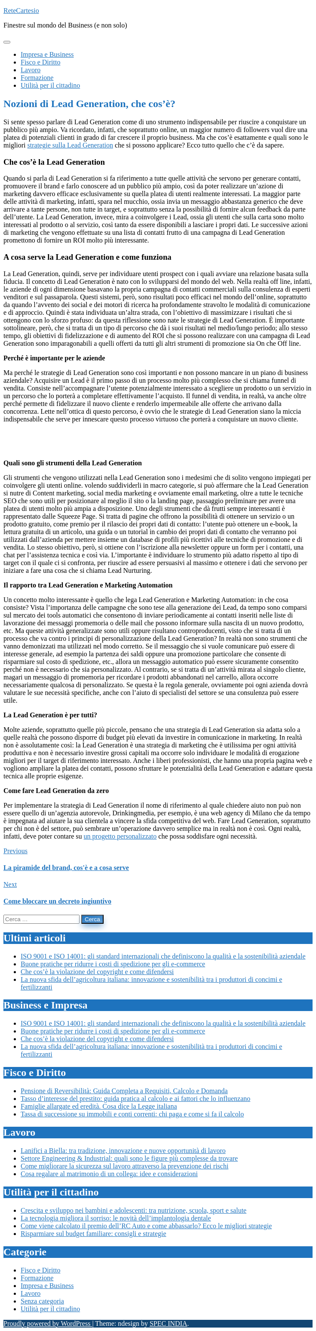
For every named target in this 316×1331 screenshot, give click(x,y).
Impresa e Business (47, 1285)
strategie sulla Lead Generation (70, 145)
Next (10, 884)
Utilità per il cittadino (50, 1309)
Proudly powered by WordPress (47, 1323)
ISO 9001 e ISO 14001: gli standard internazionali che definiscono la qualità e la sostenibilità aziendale (163, 956)
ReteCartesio (21, 10)
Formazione (37, 1278)
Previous (15, 851)
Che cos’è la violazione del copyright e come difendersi (97, 971)
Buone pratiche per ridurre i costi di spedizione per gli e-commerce (113, 964)
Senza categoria (42, 1301)
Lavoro (30, 1293)
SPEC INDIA (168, 1323)
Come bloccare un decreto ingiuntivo (57, 901)
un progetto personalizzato (120, 836)
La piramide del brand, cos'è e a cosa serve (66, 867)
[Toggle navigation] (6, 42)
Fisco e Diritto (40, 1270)
